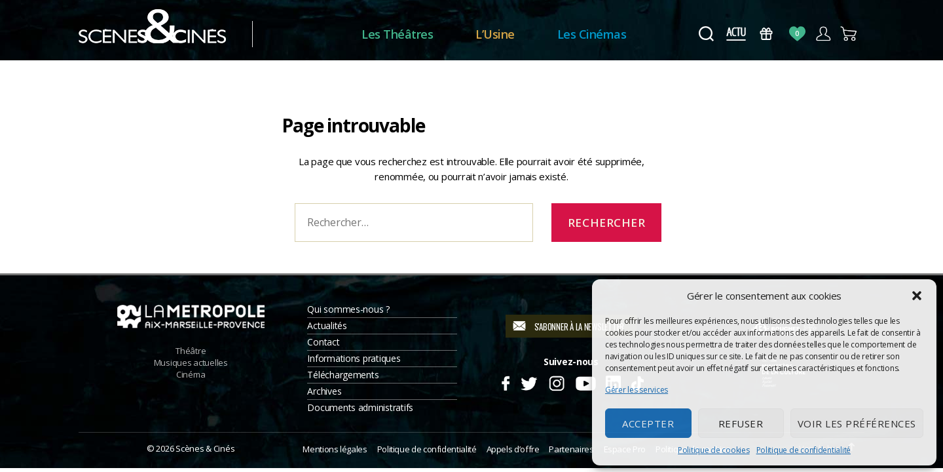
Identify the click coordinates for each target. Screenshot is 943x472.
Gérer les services (636, 389)
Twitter (528, 381)
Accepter (648, 423)
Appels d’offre (513, 449)
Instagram (557, 381)
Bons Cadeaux (766, 34)
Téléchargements (343, 374)
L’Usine (495, 34)
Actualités (326, 325)
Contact (323, 342)
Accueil (307, 34)
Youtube (585, 381)
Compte (823, 34)
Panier (849, 34)
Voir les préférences (857, 423)
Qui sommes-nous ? (348, 309)
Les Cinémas (592, 34)
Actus (735, 34)
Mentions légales (335, 449)
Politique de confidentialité (803, 450)
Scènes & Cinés (205, 448)
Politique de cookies (714, 450)
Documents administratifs (360, 407)
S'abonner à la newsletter (579, 326)
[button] (916, 295)
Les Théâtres (397, 34)
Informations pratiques (353, 358)
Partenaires (571, 449)
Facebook (505, 381)
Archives (324, 391)
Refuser (741, 423)
